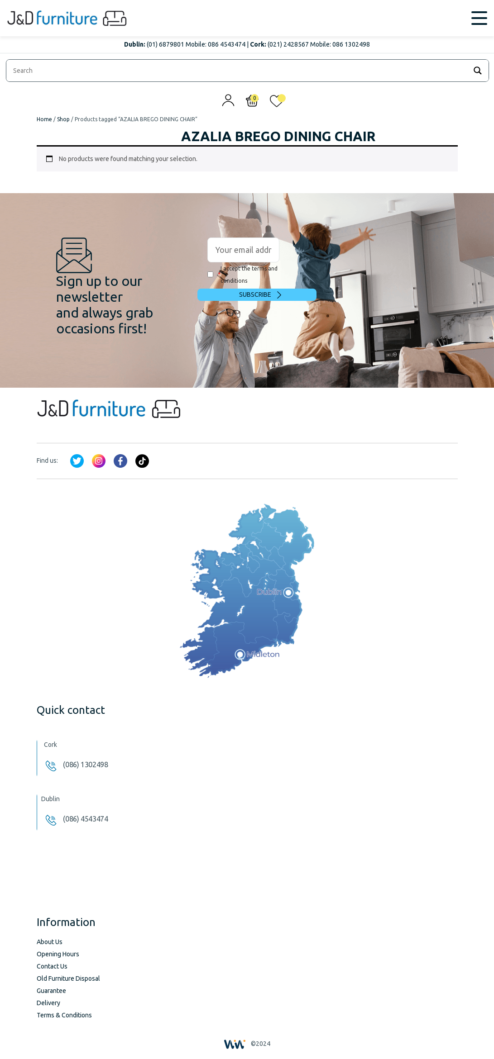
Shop (63, 119)
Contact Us (52, 966)
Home (44, 119)
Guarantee (51, 990)
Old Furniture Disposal (68, 978)
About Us (49, 941)
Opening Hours (58, 954)
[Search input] (239, 70)
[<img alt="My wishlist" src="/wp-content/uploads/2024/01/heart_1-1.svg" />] (276, 103)
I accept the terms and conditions (242, 275)
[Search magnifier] (478, 70)
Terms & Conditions (64, 1015)
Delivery (48, 1003)
